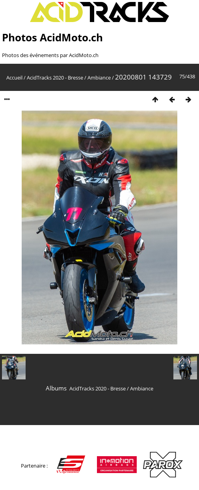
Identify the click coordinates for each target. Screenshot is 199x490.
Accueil (14, 77)
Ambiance (99, 77)
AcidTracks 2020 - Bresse (55, 77)
